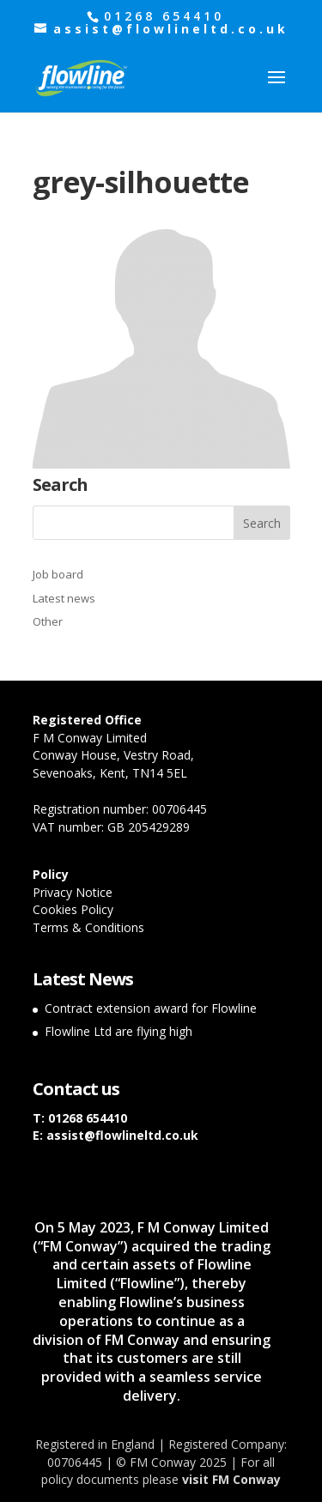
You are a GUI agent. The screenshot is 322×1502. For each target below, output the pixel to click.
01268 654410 (87, 1118)
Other (48, 621)
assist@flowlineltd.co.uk (122, 1135)
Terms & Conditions (88, 927)
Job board (58, 574)
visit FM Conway (231, 1479)
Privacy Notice (72, 892)
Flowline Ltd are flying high (118, 1031)
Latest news (64, 598)
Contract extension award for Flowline (151, 1008)
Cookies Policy (73, 909)
